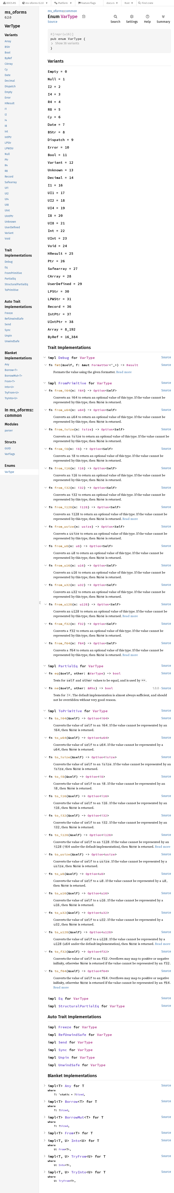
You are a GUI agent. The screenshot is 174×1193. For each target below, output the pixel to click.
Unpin (63, 1057)
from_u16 (62, 565)
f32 (81, 624)
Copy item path (84, 16)
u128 (84, 604)
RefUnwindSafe (72, 1034)
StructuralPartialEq (78, 1006)
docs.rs (110, 3)
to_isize (62, 757)
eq (56, 673)
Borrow (71, 1101)
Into (75, 1140)
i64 (81, 390)
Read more (124, 372)
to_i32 (60, 815)
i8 (78, 449)
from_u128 (63, 604)
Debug (63, 357)
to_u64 (60, 738)
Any (68, 1086)
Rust (127, 3)
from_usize (64, 526)
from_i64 (62, 390)
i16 (81, 468)
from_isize (64, 429)
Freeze (64, 1027)
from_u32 (62, 585)
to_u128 (61, 932)
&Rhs (91, 688)
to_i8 (59, 776)
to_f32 (60, 951)
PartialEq (68, 666)
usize (86, 526)
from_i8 (61, 449)
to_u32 (60, 913)
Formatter (100, 365)
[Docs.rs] (9, 3)
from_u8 (61, 546)
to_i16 (60, 796)
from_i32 (62, 488)
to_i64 (60, 718)
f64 (81, 643)
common (71, 11)
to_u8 (59, 874)
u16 (81, 565)
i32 (81, 488)
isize (86, 429)
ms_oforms (55, 11)
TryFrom (78, 1156)
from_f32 (62, 624)
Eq (60, 998)
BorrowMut (74, 1117)
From (69, 1133)
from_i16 (62, 468)
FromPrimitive (72, 383)
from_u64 (62, 410)
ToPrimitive (70, 711)
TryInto (78, 1172)
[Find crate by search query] (157, 3)
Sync (62, 1050)
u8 (78, 546)
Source (52, 22)
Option (99, 390)
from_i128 (63, 507)
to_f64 (60, 971)
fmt (57, 365)
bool (117, 673)
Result (132, 365)
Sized (79, 1094)
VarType (87, 357)
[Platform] (63, 3)
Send (62, 1042)
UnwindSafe (69, 1065)
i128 (84, 507)
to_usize (62, 854)
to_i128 (61, 835)
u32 (81, 585)
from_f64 (62, 643)
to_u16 (60, 893)
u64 (81, 410)
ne (56, 688)
